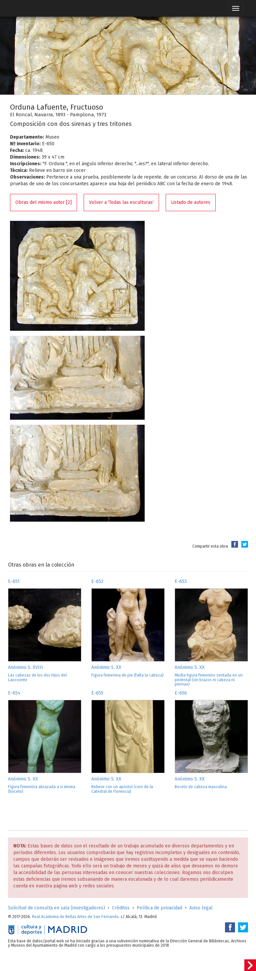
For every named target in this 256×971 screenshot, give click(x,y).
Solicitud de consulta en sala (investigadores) (56, 908)
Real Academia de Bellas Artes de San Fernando (75, 916)
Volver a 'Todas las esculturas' (121, 202)
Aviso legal (201, 908)
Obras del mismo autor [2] (43, 202)
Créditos (121, 908)
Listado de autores (190, 202)
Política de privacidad (159, 908)
